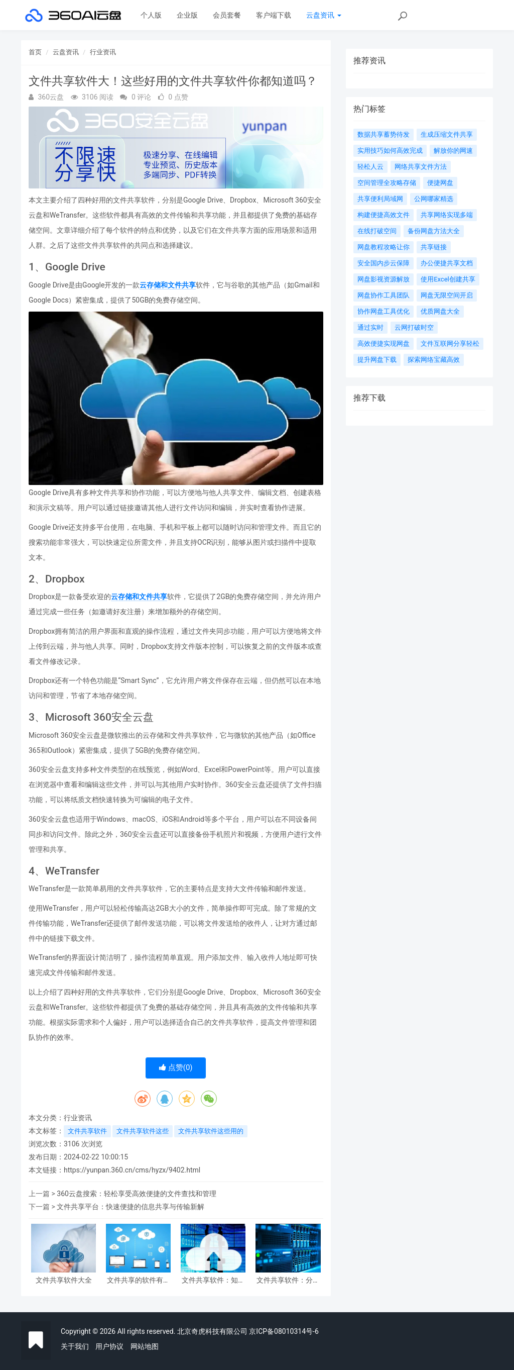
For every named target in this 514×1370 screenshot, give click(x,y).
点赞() (176, 1067)
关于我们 (75, 1346)
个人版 (151, 15)
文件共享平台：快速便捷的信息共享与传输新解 (130, 1207)
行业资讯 (103, 52)
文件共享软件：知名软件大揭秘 (213, 1280)
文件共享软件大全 (64, 1280)
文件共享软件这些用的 (210, 1131)
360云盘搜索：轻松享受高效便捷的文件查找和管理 (136, 1194)
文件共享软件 (87, 1131)
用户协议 (109, 1346)
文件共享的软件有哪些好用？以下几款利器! (138, 1280)
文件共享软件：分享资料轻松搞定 (288, 1280)
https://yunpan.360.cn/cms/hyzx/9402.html (132, 1170)
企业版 (187, 15)
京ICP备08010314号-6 (283, 1331)
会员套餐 (227, 15)
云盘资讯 (323, 15)
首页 (35, 52)
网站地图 (145, 1346)
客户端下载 (273, 15)
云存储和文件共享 (168, 285)
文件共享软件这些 (142, 1131)
